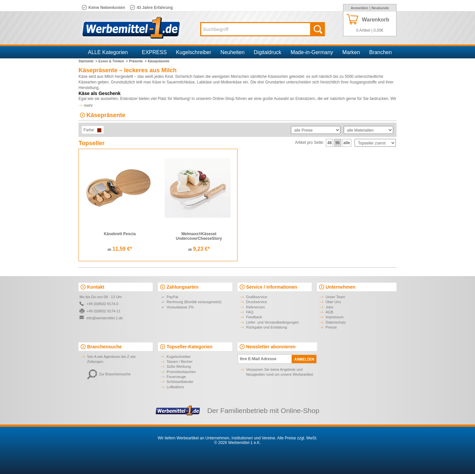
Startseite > (88, 61)
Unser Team (335, 297)
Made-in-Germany (312, 52)
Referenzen (255, 307)
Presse (331, 327)
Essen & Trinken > (113, 61)
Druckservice (256, 302)
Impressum (334, 317)
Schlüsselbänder (180, 382)
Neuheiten (232, 52)
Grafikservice (256, 297)
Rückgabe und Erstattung (266, 327)
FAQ (249, 312)
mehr (88, 105)
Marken (351, 52)
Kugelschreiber (193, 52)
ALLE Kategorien (108, 52)
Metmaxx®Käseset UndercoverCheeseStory (199, 236)
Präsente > (138, 61)
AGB (329, 312)
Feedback (254, 317)
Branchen (380, 52)
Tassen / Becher (180, 361)
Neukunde (380, 8)
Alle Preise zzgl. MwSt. (297, 438)
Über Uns (333, 302)
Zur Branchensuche (109, 374)
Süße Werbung (179, 366)
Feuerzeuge (176, 377)
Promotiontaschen (181, 372)
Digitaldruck (267, 52)
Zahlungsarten (182, 287)
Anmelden (359, 8)
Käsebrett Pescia (120, 234)
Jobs (329, 307)
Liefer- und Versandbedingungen (272, 322)
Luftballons (175, 387)
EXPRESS (154, 52)
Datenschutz (336, 322)
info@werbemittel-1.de (104, 318)
